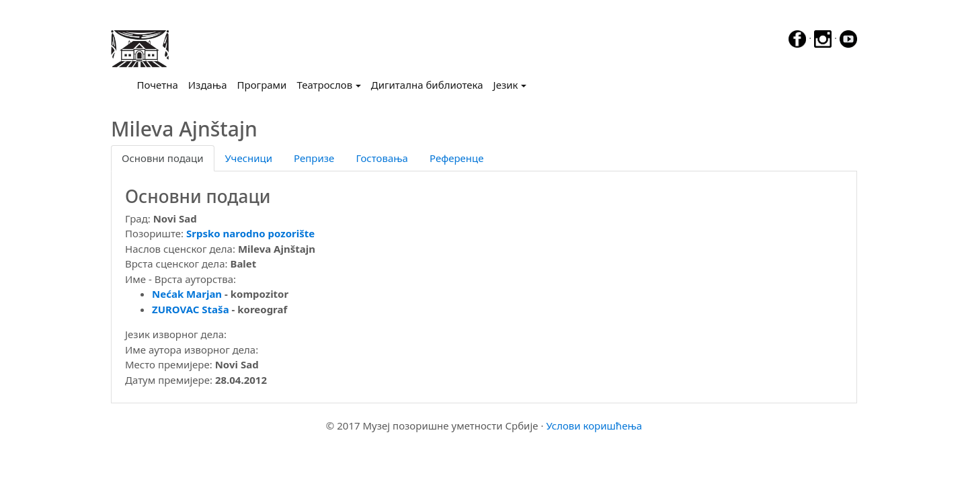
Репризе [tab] (314, 158)
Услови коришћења (594, 425)
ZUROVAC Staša (190, 309)
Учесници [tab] (248, 158)
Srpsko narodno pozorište (250, 233)
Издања (207, 84)
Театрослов (324, 84)
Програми (262, 84)
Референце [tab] (457, 158)
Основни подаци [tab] (163, 158)
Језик (505, 84)
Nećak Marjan (187, 293)
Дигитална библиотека (427, 84)
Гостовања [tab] (382, 158)
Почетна (160, 84)
